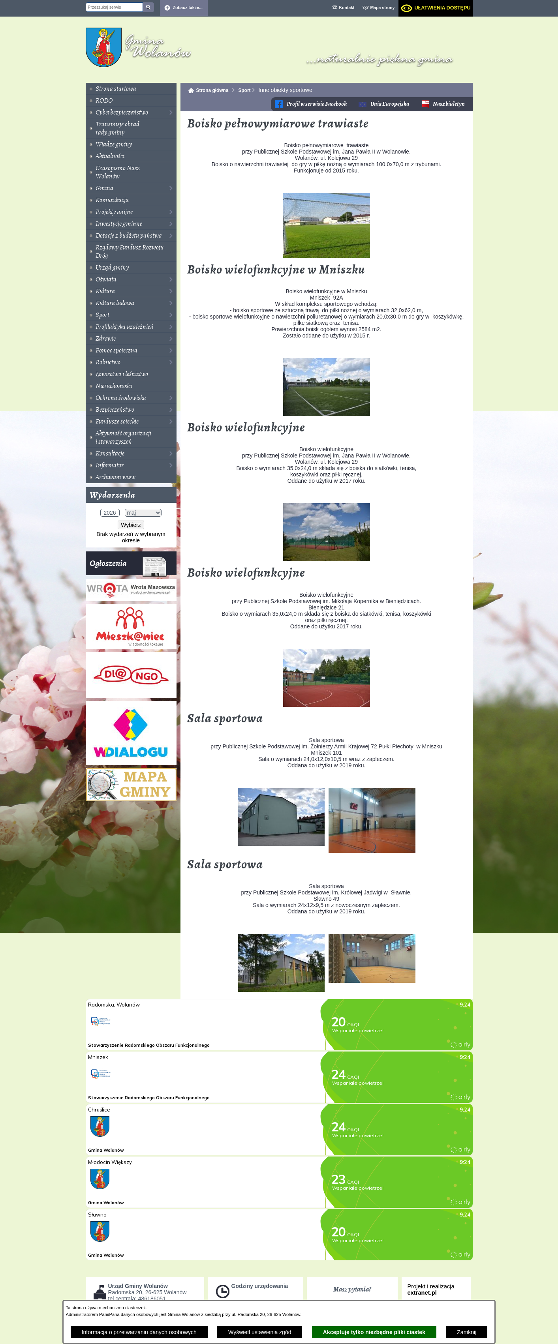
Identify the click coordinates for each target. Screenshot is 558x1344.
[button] (326, 256)
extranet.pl (422, 1293)
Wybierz (131, 525)
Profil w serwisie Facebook (317, 104)
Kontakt (347, 7)
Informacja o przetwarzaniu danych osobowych (139, 1332)
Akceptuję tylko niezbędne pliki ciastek (374, 1332)
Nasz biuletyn (449, 104)
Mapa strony (382, 7)
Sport (244, 90)
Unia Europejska (389, 104)
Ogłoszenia (128, 566)
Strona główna (212, 90)
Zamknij (466, 1332)
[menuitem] (131, 89)
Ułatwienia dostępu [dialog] (442, 8)
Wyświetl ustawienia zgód (259, 1332)
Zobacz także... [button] (188, 7)
